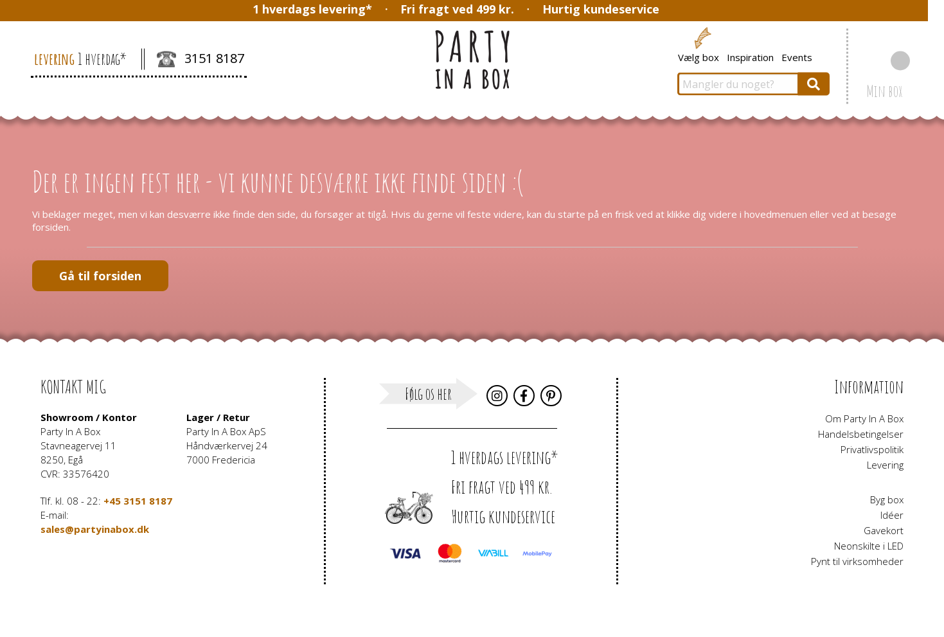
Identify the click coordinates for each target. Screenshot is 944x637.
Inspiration (750, 56)
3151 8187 (200, 59)
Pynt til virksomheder (857, 561)
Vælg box (698, 56)
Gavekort (884, 530)
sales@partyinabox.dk (94, 529)
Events (796, 56)
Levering (885, 464)
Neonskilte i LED (869, 545)
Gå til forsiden (100, 275)
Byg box (887, 499)
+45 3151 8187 (137, 500)
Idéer (892, 514)
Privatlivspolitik (872, 449)
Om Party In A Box (864, 418)
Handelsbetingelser (861, 433)
